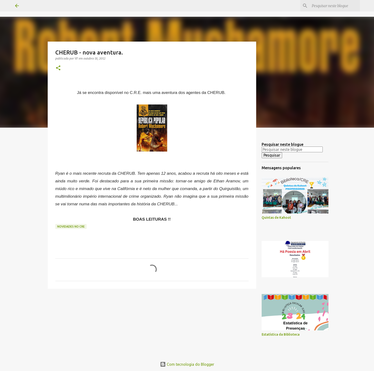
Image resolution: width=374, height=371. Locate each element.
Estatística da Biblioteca (281, 334)
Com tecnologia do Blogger (187, 364)
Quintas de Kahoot (276, 217)
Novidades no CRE (71, 226)
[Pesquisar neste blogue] (335, 5)
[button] (58, 68)
